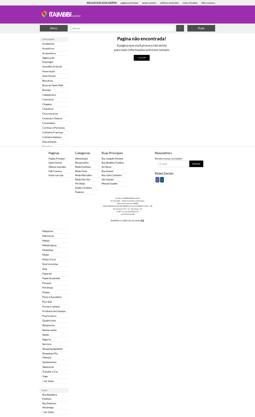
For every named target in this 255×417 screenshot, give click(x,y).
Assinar (196, 163)
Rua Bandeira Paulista (49, 396)
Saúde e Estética (83, 188)
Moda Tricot (49, 259)
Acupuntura (49, 53)
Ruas (201, 28)
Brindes (46, 90)
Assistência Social (52, 66)
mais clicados (190, 2)
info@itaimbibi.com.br (131, 198)
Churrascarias (50, 113)
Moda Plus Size (82, 179)
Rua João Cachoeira (112, 175)
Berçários (47, 80)
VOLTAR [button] (141, 58)
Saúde (45, 334)
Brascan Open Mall (52, 85)
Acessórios (48, 48)
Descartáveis (49, 141)
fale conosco (208, 2)
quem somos (149, 2)
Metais (46, 240)
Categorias (48, 39)
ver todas (48, 380)
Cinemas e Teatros (52, 118)
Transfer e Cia (50, 371)
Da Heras (106, 167)
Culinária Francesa (52, 132)
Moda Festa (81, 171)
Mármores (48, 235)
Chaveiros (47, 108)
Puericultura (49, 315)
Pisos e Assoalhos (52, 296)
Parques (46, 282)
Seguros (46, 339)
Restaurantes (49, 330)
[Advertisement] (26, 58)
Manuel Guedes (110, 183)
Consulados (48, 122)
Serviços (47, 343)
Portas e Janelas (51, 306)
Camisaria (47, 99)
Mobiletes (47, 250)
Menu (53, 28)
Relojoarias (48, 325)
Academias (48, 43)
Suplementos (49, 362)
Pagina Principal (57, 158)
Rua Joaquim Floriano (112, 158)
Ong (44, 268)
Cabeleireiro (49, 94)
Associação (48, 71)
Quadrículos (49, 320)
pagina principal (129, 2)
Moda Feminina (83, 167)
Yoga (45, 376)
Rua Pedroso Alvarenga (49, 405)
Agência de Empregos (48, 59)
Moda (45, 254)
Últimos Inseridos (57, 167)
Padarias (47, 273)
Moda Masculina (83, 175)
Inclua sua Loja (56, 175)
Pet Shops (47, 287)
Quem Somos (55, 162)
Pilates (46, 292)
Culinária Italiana (51, 137)
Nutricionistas (50, 263)
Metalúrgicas (49, 245)
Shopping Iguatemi (52, 348)
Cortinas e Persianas (53, 127)
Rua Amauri (108, 171)
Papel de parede (51, 278)
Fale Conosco (55, 171)
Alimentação (81, 158)
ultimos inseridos (169, 2)
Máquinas (47, 231)
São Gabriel (107, 179)
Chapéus (47, 104)
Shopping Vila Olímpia (50, 355)
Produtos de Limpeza (53, 311)
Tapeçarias (48, 366)
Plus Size (47, 301)
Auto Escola (48, 75)
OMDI (135, 203)
